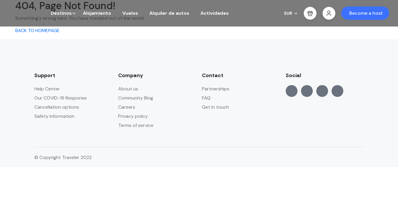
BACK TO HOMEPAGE (37, 30)
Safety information (54, 116)
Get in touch (215, 107)
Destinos (63, 13)
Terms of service (135, 125)
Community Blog (135, 98)
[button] (310, 13)
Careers (126, 107)
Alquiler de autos (169, 13)
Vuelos (130, 13)
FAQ (206, 98)
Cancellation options (56, 107)
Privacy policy (133, 116)
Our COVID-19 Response (60, 98)
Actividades (214, 13)
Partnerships (215, 89)
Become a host (366, 13)
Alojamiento (97, 13)
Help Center (47, 89)
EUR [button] (291, 13)
